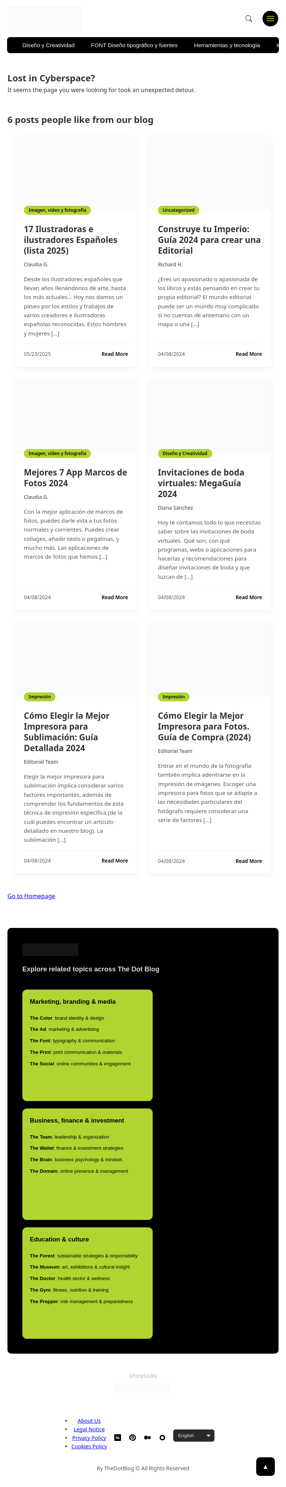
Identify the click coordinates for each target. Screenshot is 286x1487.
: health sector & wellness (70, 1278)
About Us (89, 1420)
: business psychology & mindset (76, 1159)
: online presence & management (79, 1171)
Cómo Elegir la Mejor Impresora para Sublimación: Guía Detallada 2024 (66, 732)
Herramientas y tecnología (227, 45)
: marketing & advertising (64, 1029)
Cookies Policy (89, 1446)
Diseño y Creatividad (48, 45)
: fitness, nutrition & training (69, 1290)
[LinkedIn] (117, 1437)
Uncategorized (178, 210)
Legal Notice (89, 1429)
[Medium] (147, 1437)
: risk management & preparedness (81, 1301)
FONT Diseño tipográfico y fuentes (134, 45)
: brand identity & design (67, 1018)
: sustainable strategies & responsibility (83, 1256)
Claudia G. (36, 264)
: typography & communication (72, 1040)
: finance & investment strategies (77, 1148)
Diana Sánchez (175, 507)
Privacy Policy (89, 1437)
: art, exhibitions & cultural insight (80, 1267)
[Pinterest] (132, 1437)
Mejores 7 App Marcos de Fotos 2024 (75, 478)
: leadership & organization (69, 1137)
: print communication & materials (76, 1052)
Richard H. (170, 264)
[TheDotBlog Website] (162, 1437)
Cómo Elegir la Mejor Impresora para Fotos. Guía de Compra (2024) (204, 726)
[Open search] (248, 18)
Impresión (40, 697)
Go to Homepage (31, 896)
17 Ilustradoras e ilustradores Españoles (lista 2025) (70, 239)
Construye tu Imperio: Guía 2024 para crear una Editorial (209, 239)
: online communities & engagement (80, 1063)
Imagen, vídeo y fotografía (57, 210)
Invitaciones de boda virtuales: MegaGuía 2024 (201, 483)
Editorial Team (41, 761)
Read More (115, 354)
